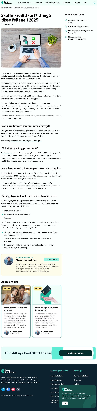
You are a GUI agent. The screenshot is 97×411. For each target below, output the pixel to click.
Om (85, 3)
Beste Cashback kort (57, 384)
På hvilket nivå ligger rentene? (78, 26)
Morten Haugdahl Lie (26, 260)
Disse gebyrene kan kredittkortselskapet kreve (77, 38)
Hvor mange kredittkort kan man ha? (46, 309)
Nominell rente (6, 153)
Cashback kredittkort (52, 3)
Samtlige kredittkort (8, 173)
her (89, 398)
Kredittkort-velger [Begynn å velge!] (75, 353)
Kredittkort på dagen (57, 396)
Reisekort (77, 3)
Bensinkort (38, 3)
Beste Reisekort (56, 392)
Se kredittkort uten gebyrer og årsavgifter (26, 141)
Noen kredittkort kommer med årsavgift (78, 21)
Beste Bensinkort (56, 380)
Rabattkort (66, 3)
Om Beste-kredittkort (81, 376)
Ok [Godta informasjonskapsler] (65, 403)
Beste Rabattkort (56, 388)
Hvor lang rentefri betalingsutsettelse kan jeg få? (80, 32)
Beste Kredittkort (23, 3)
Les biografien (51, 259)
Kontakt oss (77, 380)
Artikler (76, 384)
